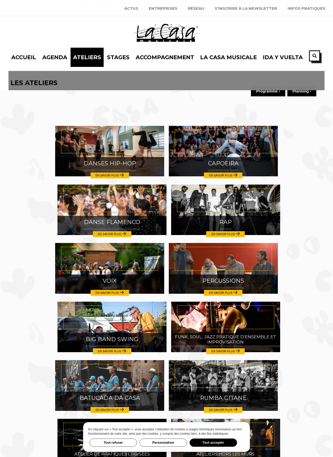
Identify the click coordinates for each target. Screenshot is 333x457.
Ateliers (32, 365)
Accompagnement (46, 385)
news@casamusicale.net (166, 397)
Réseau (196, 8)
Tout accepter (213, 442)
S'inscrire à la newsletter (246, 8)
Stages (30, 375)
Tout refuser (113, 442)
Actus (131, 8)
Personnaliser (163, 442)
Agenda (31, 355)
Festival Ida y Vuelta (166, 419)
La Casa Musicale (46, 395)
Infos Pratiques (306, 8)
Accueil (31, 345)
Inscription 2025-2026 (271, 419)
